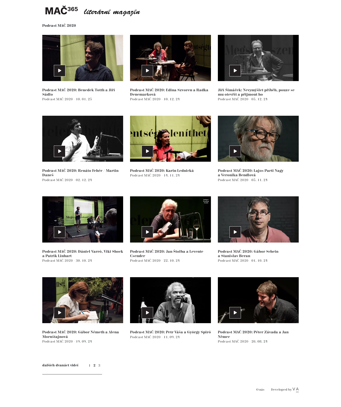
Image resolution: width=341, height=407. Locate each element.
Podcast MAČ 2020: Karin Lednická (162, 171)
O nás (260, 389)
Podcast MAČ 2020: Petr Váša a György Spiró (170, 332)
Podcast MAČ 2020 (58, 99)
